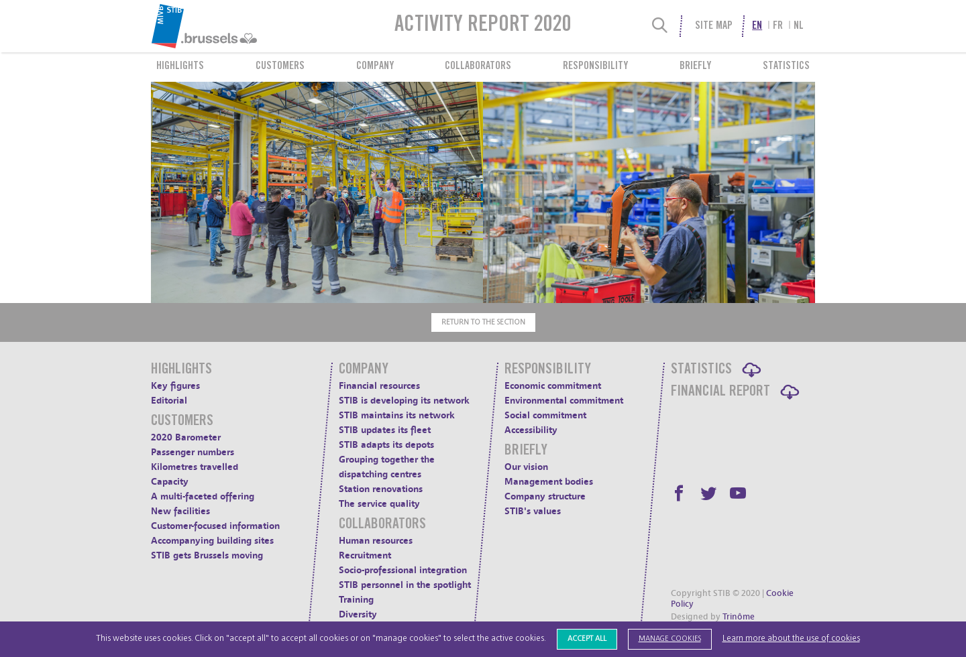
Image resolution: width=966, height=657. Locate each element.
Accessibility (530, 430)
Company (375, 66)
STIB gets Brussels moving (207, 555)
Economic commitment (552, 386)
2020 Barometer (186, 437)
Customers (280, 66)
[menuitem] (237, 26)
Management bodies (548, 481)
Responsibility (595, 66)
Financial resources (379, 386)
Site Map (714, 26)
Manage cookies (670, 638)
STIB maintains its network (397, 415)
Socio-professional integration (403, 570)
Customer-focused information (215, 526)
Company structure (545, 496)
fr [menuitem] (778, 26)
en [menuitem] (757, 26)
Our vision (526, 467)
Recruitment (365, 555)
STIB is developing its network (404, 400)
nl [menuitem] (799, 26)
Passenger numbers (192, 452)
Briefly (695, 66)
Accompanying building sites (212, 540)
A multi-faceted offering (202, 496)
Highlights (180, 66)
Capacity (170, 481)
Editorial (169, 400)
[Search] (660, 26)
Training (356, 599)
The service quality (379, 504)
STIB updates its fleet (385, 430)
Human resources (376, 540)
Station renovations (381, 489)
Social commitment (545, 415)
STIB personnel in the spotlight (405, 585)
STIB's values (532, 511)
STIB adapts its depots (386, 445)
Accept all (587, 638)
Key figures (175, 386)
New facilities (180, 511)
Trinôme (738, 616)
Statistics (786, 66)
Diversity (358, 614)
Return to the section (483, 322)
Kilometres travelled (194, 467)
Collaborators (478, 66)
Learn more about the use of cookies (791, 638)
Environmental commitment (563, 400)
